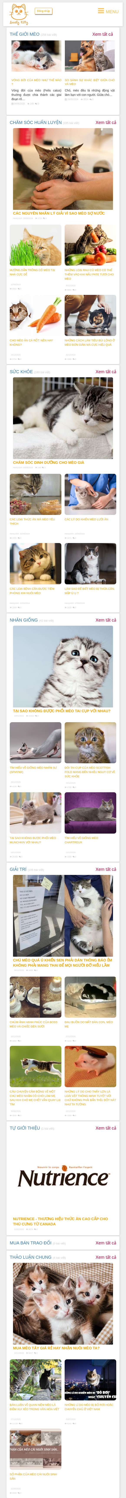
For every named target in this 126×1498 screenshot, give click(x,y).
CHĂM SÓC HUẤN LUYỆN (36, 122)
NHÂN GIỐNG (24, 620)
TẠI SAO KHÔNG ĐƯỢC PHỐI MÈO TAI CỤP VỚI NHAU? (61, 711)
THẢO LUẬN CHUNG (31, 1257)
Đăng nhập (43, 11)
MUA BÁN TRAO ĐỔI (30, 1243)
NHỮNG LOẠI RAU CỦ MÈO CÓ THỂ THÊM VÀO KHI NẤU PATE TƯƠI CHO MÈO (89, 274)
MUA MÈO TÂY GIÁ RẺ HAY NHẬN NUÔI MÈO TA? (56, 1348)
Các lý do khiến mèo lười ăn (86, 519)
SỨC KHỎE (21, 371)
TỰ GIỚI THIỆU (25, 1128)
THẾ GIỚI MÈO (24, 34)
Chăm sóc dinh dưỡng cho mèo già (48, 463)
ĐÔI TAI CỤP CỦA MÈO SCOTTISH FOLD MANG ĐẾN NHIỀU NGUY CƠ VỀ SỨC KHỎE (90, 772)
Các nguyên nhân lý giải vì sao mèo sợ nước (59, 213)
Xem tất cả (102, 34)
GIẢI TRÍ (18, 869)
